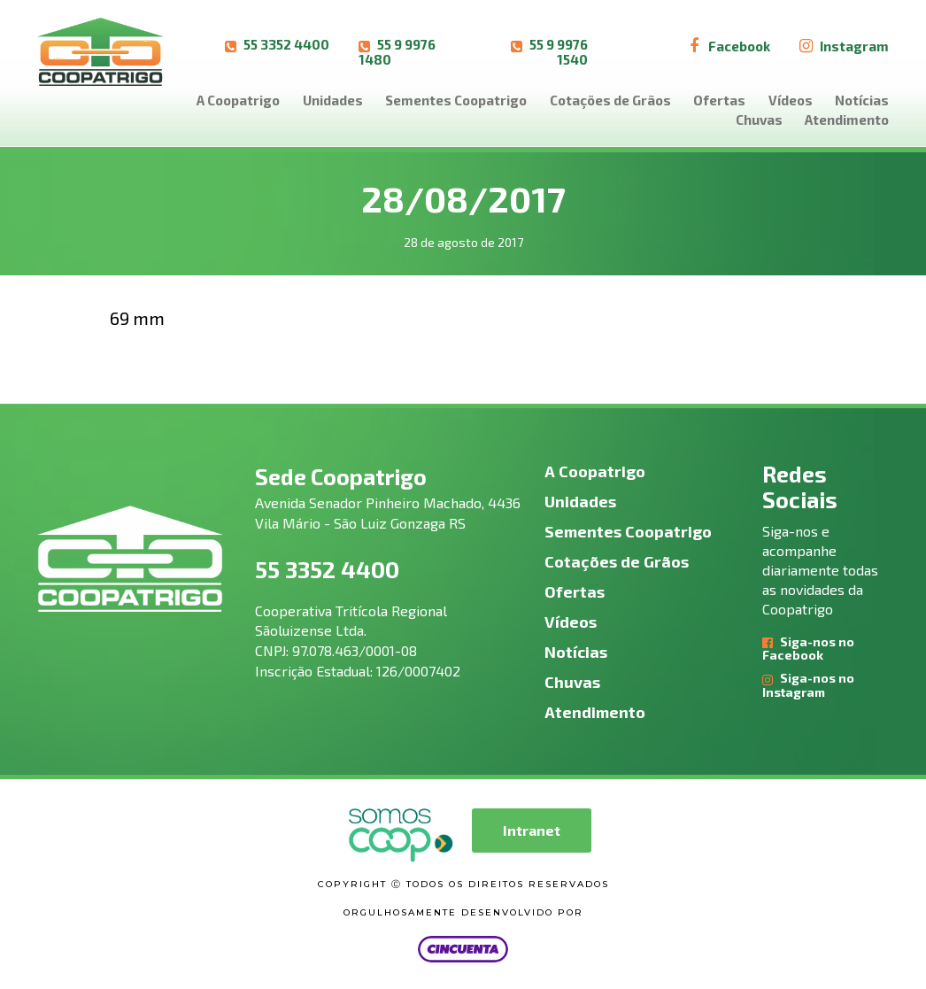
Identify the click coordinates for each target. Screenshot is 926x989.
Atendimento (847, 119)
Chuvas (759, 119)
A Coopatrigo (238, 100)
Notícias (862, 100)
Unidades (333, 100)
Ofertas (719, 100)
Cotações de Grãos (610, 100)
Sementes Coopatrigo (456, 100)
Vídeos (790, 100)
